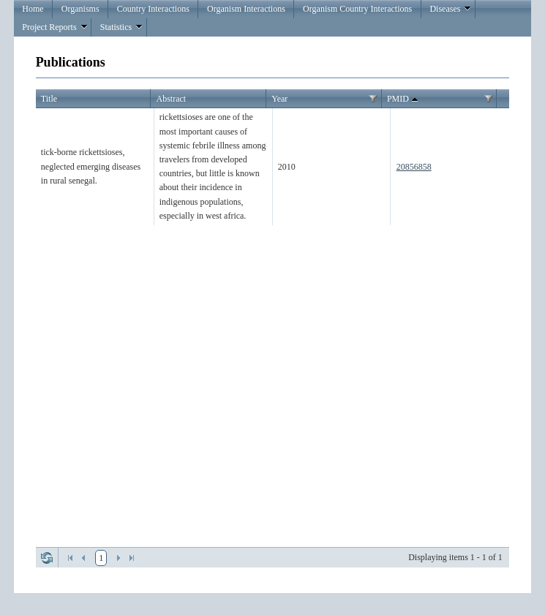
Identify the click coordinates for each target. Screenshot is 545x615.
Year (279, 99)
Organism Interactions (246, 9)
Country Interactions (153, 9)
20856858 (414, 167)
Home (32, 9)
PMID (404, 99)
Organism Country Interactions (357, 9)
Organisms (80, 9)
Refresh (47, 558)
